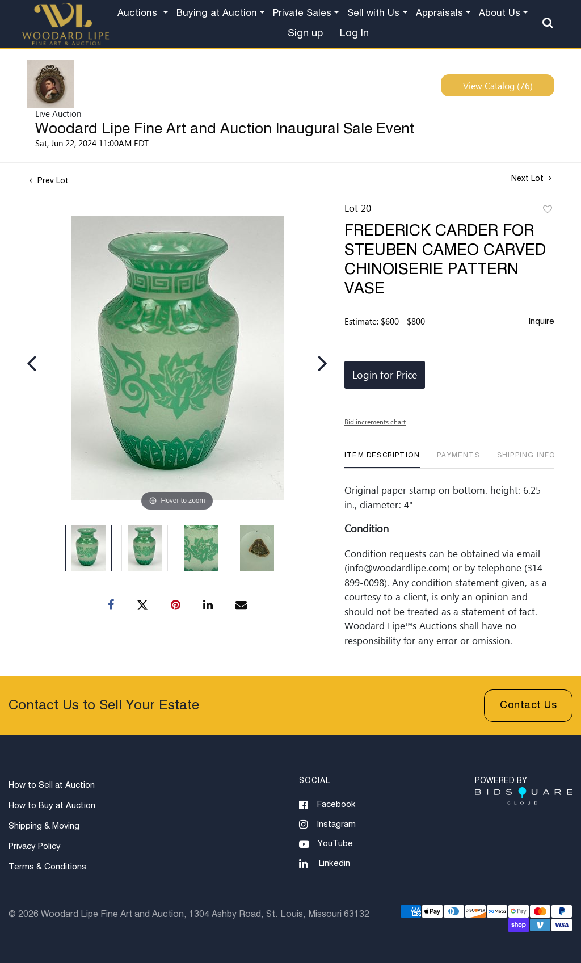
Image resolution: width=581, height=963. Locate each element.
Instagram (327, 824)
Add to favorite (547, 210)
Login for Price (384, 374)
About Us (499, 13)
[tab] (382, 460)
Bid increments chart (375, 421)
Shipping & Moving (44, 826)
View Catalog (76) (498, 85)
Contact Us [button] (528, 705)
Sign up (305, 33)
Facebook (327, 805)
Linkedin (324, 864)
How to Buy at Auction (52, 805)
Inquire (541, 321)
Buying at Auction (216, 13)
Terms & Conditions (47, 867)
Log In (354, 33)
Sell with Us (373, 13)
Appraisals (439, 13)
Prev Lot (49, 181)
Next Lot (531, 178)
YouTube (326, 844)
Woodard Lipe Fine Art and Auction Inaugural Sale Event (225, 129)
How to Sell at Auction (52, 785)
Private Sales (302, 13)
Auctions (138, 13)
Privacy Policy (35, 846)
